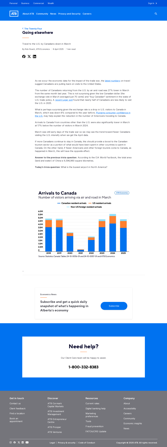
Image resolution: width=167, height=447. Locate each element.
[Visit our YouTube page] (27, 442)
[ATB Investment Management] (56, 413)
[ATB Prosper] (54, 427)
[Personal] (12, 3)
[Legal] (53, 442)
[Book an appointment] (16, 420)
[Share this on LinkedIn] (34, 56)
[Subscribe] (114, 305)
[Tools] (88, 421)
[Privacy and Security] (69, 13)
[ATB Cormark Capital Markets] (56, 405)
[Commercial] (38, 3)
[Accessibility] (130, 408)
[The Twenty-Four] (83, 28)
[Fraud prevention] (94, 426)
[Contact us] (15, 403)
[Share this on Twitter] (29, 56)
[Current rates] (92, 403)
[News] (53, 13)
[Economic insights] (133, 423)
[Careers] (87, 13)
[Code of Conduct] (87, 442)
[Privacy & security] (67, 442)
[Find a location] (17, 413)
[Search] (158, 13)
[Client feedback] (17, 408)
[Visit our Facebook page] (15, 442)
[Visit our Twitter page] (19, 442)
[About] (127, 403)
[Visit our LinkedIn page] (23, 442)
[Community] (42, 13)
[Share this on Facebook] (23, 56)
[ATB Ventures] (55, 432)
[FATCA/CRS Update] (96, 431)
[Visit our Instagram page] (11, 442)
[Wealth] (51, 3)
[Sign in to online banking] (153, 3)
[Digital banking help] (96, 408)
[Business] (25, 3)
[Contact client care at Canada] (83, 367)
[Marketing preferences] (92, 415)
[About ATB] (28, 13)
